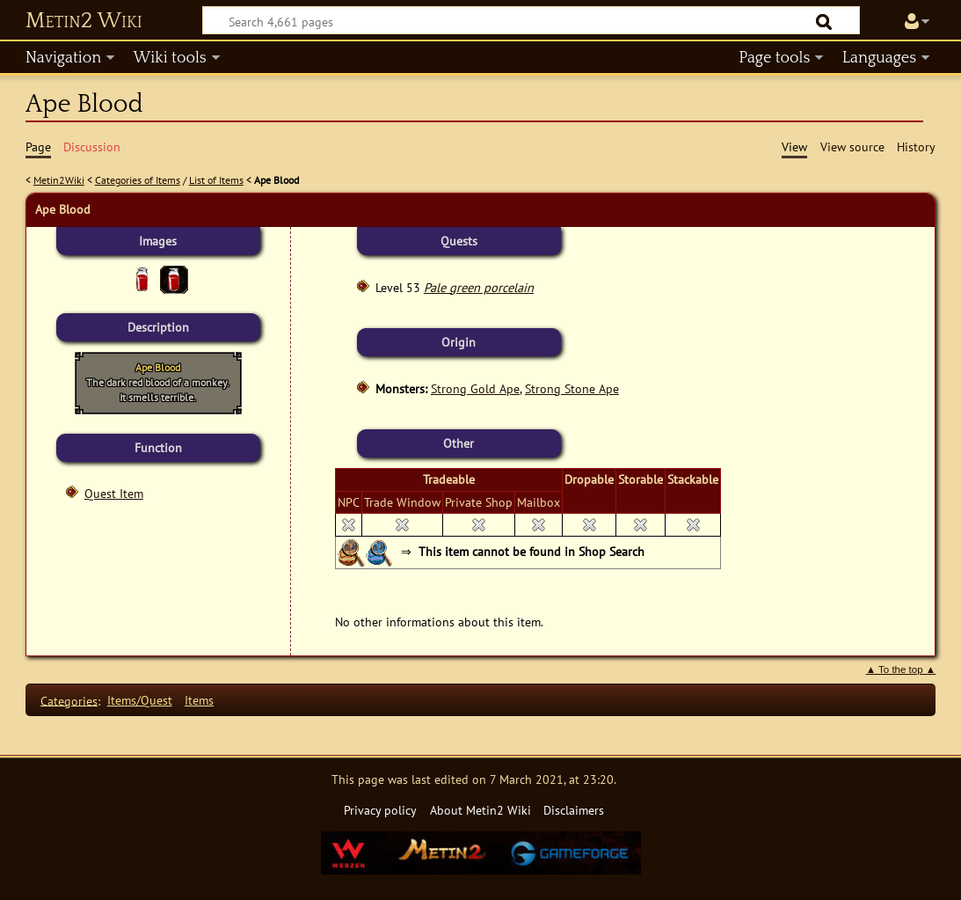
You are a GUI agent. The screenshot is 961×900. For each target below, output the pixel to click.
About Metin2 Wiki (480, 809)
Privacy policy (380, 809)
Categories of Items (137, 180)
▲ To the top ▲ (901, 669)
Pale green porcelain (479, 287)
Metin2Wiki (58, 180)
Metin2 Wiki (83, 21)
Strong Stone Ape (572, 388)
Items (199, 699)
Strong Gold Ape (475, 388)
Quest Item (113, 493)
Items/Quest (139, 699)
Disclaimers (573, 809)
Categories (69, 699)
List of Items (216, 180)
